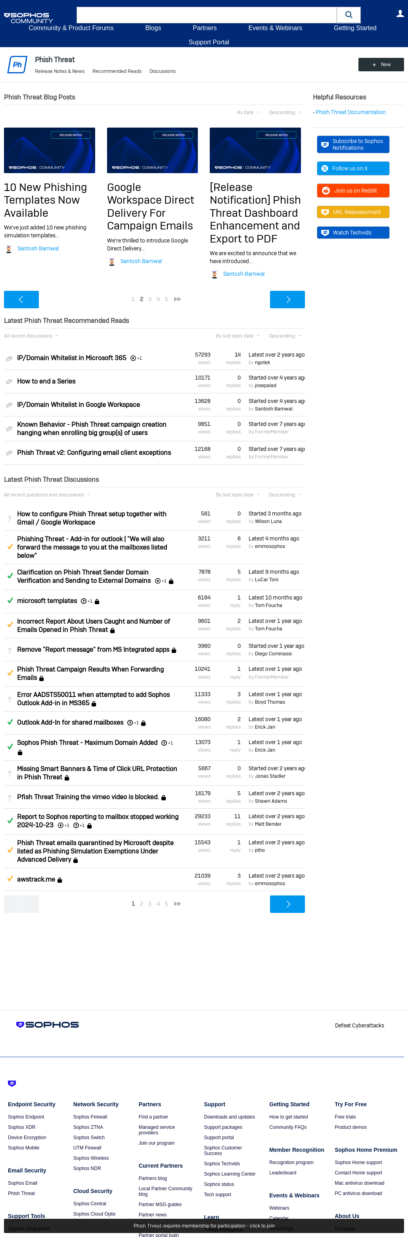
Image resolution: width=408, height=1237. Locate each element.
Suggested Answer (10, 546)
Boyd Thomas (270, 702)
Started (277, 377)
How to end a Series (46, 381)
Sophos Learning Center (229, 1174)
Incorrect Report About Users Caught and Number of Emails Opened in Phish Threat (93, 625)
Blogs (153, 28)
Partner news (153, 1215)
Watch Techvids (346, 233)
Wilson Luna (268, 521)
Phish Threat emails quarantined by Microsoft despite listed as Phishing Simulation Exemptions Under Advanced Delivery (95, 851)
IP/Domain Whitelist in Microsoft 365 (71, 358)
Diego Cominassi (273, 654)
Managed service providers (157, 1130)
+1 (90, 601)
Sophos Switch (89, 1137)
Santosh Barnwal (38, 248)
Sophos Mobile (23, 1148)
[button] (349, 15)
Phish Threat (21, 1193)
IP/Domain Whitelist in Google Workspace (78, 405)
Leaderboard (282, 1173)
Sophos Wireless (91, 1158)
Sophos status (219, 1184)
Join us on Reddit (349, 190)
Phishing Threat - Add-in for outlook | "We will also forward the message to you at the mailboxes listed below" (92, 547)
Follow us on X (344, 168)
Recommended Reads (117, 71)
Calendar (279, 1218)
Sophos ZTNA (88, 1127)
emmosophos (270, 546)
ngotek (262, 362)
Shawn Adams (271, 801)
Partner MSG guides (160, 1204)
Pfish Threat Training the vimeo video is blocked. (88, 797)
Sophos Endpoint (26, 1117)
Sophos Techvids (222, 1163)
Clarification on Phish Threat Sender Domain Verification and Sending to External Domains (84, 576)
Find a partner (154, 1117)
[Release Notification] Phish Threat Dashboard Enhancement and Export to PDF (255, 213)
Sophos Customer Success (223, 1150)
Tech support (217, 1194)
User (400, 13)
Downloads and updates (229, 1117)
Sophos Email (22, 1183)
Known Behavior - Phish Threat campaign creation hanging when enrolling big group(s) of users (92, 428)
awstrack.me (36, 879)
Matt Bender (268, 824)
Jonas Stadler (270, 776)
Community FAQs (287, 1127)
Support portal (219, 1137)
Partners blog (153, 1178)
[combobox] (207, 15)
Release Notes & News (59, 71)
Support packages (223, 1127)
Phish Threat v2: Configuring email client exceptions (94, 453)
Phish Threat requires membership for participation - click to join (204, 1226)
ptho (260, 850)
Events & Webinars (275, 28)
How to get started (288, 1117)
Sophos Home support (358, 1162)
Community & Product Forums (71, 28)
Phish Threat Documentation (351, 112)
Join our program (157, 1143)
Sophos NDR (87, 1168)
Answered (10, 576)
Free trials (345, 1117)
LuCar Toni (266, 580)
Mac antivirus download (359, 1183)
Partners (204, 28)
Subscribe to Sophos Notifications (352, 144)
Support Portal (209, 42)
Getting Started (355, 28)
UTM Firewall (87, 1148)
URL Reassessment (351, 212)
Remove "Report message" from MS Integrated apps (93, 649)
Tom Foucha (268, 605)
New (386, 64)
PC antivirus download (358, 1193)
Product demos (351, 1127)
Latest (277, 354)
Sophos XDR (21, 1127)
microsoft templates (47, 601)
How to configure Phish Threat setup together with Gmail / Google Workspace (92, 518)
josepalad (265, 385)
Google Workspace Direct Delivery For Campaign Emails (150, 206)
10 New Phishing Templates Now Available (45, 200)
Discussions (162, 71)
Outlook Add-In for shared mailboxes (70, 722)
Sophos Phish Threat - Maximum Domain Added (87, 743)
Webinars (279, 1208)
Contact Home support (358, 1173)
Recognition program (291, 1162)
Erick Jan (265, 727)
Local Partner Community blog (165, 1191)
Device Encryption (27, 1137)
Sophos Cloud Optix (94, 1214)
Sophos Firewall (90, 1117)
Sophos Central (89, 1203)
